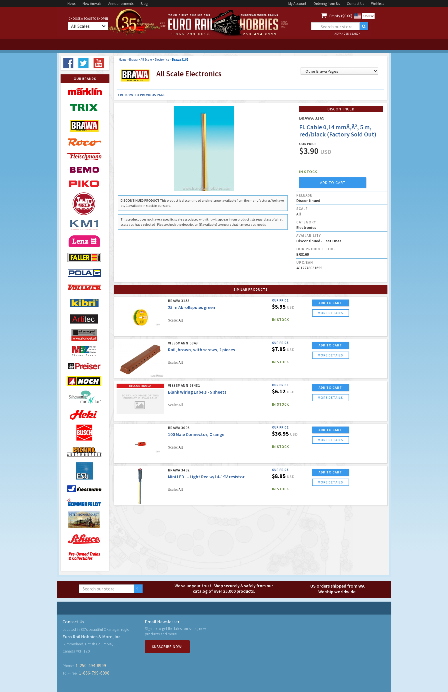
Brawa (133, 59)
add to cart (332, 182)
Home (122, 59)
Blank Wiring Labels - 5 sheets (197, 392)
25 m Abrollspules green (191, 307)
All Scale (146, 59)
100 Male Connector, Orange (196, 434)
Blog (144, 3)
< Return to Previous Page (141, 95)
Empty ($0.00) (340, 15)
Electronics (162, 59)
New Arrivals (92, 3)
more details (330, 313)
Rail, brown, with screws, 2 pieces (201, 349)
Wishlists (377, 3)
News (71, 3)
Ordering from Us (326, 3)
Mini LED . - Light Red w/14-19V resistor (206, 476)
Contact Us (355, 3)
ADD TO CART (330, 303)
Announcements (120, 3)
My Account (297, 3)
